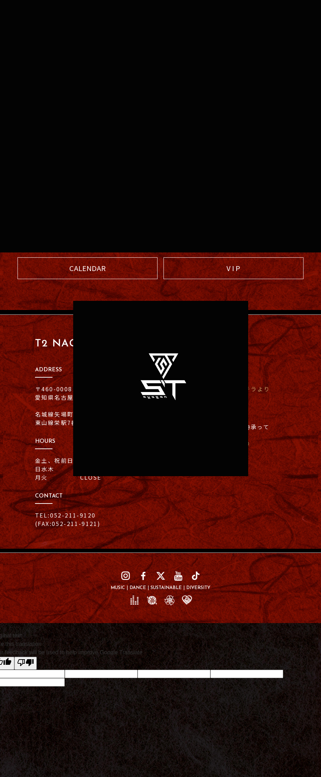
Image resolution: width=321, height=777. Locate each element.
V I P (233, 268)
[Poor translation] (25, 663)
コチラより (254, 389)
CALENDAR (87, 268)
